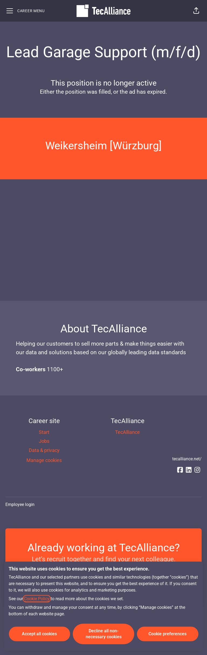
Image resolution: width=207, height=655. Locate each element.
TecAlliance (127, 432)
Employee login (19, 504)
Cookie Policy (37, 598)
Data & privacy (44, 450)
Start (44, 432)
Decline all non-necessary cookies (104, 633)
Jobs (44, 441)
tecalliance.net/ (187, 458)
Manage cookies (44, 460)
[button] (196, 10)
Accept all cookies (39, 633)
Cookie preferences (168, 633)
